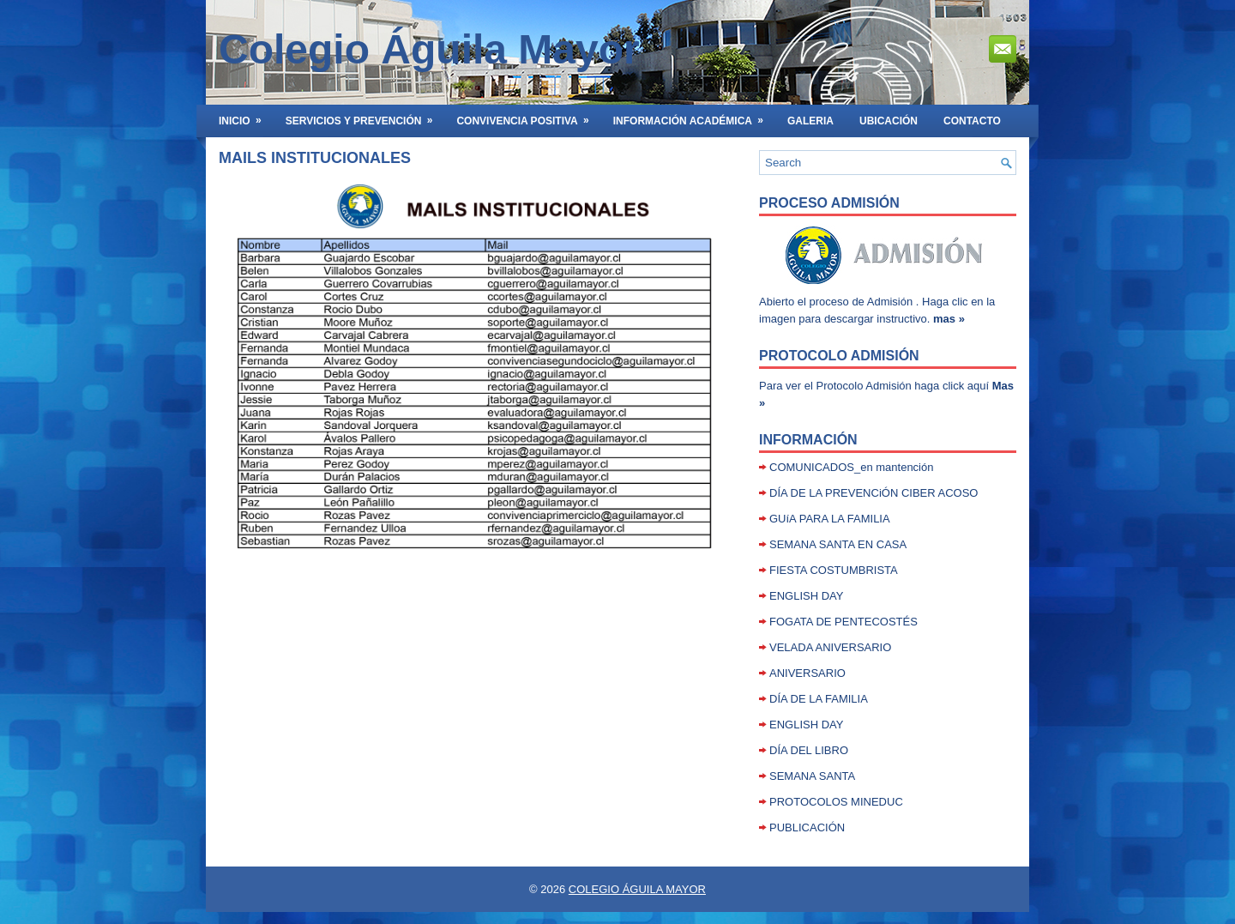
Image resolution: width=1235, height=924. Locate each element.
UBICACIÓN (888, 121)
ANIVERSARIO (807, 673)
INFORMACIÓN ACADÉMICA (693, 116)
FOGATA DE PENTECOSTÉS (843, 621)
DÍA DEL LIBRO (808, 750)
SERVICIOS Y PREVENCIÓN (365, 116)
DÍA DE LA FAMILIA (818, 698)
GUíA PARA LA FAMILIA (829, 518)
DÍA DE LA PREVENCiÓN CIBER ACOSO (873, 492)
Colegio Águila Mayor (429, 49)
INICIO (246, 116)
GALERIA (810, 121)
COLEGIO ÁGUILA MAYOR (637, 889)
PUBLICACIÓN (807, 827)
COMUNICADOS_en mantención (851, 467)
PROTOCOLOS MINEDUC (836, 801)
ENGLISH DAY (806, 595)
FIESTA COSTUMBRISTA (833, 570)
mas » (949, 318)
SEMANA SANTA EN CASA (838, 544)
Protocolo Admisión (839, 355)
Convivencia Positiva (527, 116)
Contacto (972, 121)
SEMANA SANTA (812, 776)
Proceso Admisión (829, 203)
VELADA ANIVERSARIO (830, 647)
